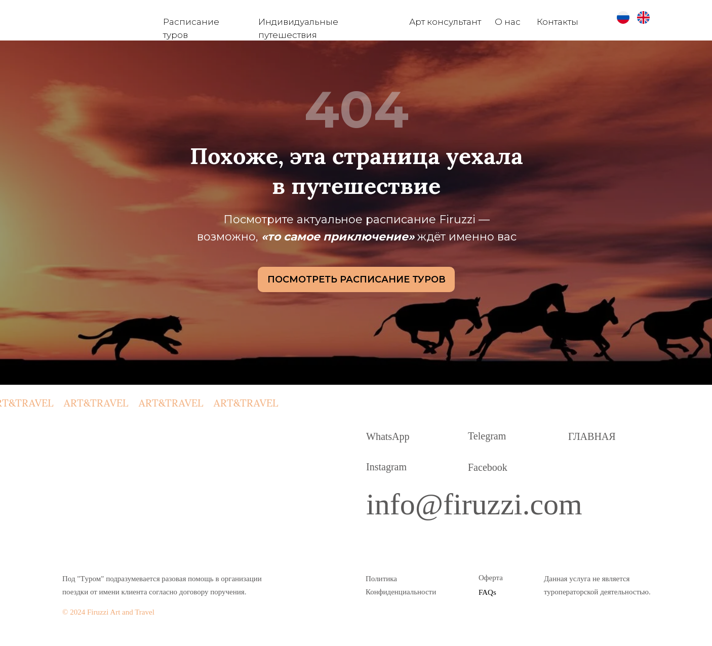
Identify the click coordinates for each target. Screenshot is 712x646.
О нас (508, 22)
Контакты (557, 22)
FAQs (487, 592)
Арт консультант (445, 22)
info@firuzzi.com (474, 504)
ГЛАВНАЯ (592, 436)
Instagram (386, 466)
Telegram (487, 435)
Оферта (491, 578)
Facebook (487, 467)
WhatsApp (388, 436)
